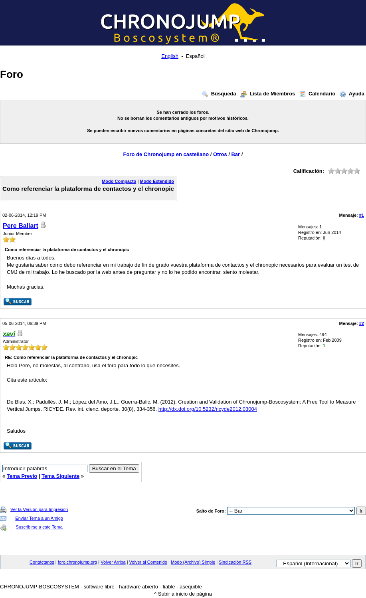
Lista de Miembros (267, 94)
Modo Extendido (157, 181)
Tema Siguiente (60, 476)
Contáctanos (42, 562)
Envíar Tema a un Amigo (39, 518)
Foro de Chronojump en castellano (166, 154)
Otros (220, 154)
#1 (361, 215)
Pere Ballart (20, 225)
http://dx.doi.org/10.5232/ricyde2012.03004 (207, 409)
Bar (235, 154)
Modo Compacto (119, 181)
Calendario (317, 94)
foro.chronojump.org (77, 562)
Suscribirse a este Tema (39, 527)
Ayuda (351, 94)
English (169, 56)
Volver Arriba (113, 562)
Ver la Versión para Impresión (39, 509)
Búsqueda (218, 94)
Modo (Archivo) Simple (193, 562)
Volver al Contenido (148, 562)
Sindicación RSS (235, 562)
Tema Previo (22, 476)
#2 (361, 323)
